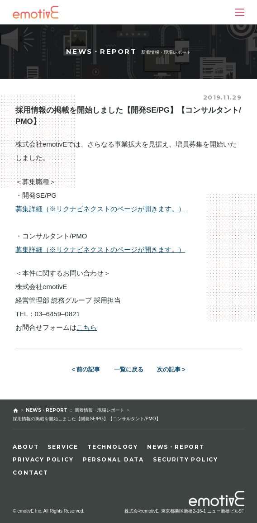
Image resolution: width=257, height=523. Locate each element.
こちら (86, 327)
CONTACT (30, 472)
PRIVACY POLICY (43, 459)
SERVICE (63, 446)
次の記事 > (171, 369)
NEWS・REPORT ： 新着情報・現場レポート (75, 410)
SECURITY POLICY (185, 459)
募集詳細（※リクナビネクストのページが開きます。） (100, 209)
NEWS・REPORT (176, 446)
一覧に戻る (128, 369)
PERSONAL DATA (113, 459)
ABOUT (25, 446)
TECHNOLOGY (112, 446)
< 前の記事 (85, 369)
